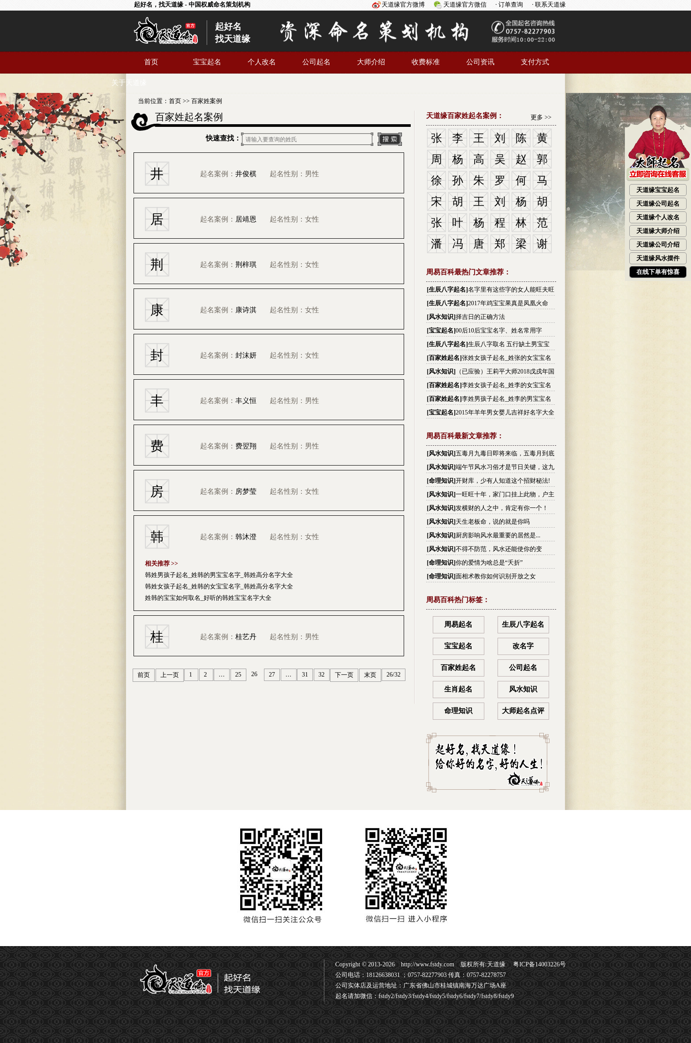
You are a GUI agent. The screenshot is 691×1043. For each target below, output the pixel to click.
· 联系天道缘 (549, 4)
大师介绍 (371, 62)
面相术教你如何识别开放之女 (496, 576)
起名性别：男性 (294, 174)
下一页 (344, 675)
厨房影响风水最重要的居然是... (498, 535)
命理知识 (441, 480)
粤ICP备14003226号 (539, 964)
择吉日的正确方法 (480, 317)
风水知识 (441, 317)
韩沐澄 (245, 536)
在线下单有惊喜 (658, 272)
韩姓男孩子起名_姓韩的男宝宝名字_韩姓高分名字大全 (219, 575)
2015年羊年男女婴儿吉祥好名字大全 (505, 412)
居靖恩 (245, 219)
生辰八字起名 (447, 289)
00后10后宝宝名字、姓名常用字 (499, 330)
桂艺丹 (245, 636)
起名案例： (228, 174)
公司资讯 (480, 62)
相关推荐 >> (161, 563)
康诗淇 (245, 310)
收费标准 (426, 62)
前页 (143, 675)
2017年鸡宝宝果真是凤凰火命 (508, 303)
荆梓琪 (245, 264)
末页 (370, 675)
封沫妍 (245, 355)
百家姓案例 (206, 101)
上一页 (169, 675)
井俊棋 (245, 174)
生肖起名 (458, 689)
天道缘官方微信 (465, 4)
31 (305, 674)
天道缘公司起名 (658, 203)
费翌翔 (245, 446)
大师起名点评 (523, 710)
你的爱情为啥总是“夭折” (489, 562)
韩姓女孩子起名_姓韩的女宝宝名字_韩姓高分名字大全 (219, 586)
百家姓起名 (444, 358)
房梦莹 (245, 491)
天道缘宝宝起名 (658, 190)
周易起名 (458, 624)
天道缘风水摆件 (658, 258)
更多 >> (541, 117)
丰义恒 (245, 400)
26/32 (393, 674)
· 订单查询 (509, 4)
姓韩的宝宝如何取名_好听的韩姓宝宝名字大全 (208, 598)
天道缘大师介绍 (658, 231)
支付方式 (535, 62)
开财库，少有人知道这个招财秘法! (503, 480)
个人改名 (262, 62)
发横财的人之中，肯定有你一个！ (502, 508)
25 (238, 674)
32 (322, 674)
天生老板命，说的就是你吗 (493, 521)
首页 (151, 62)
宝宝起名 (207, 62)
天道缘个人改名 (658, 217)
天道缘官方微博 (403, 4)
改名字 (523, 646)
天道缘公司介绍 (658, 244)
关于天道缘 (129, 82)
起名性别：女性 (294, 219)
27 (272, 674)
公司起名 (316, 62)
